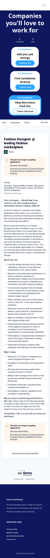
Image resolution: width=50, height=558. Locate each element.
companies (15, 122)
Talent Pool (25, 87)
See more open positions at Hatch (25, 453)
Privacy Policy (12, 529)
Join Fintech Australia (15, 536)
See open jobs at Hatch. (19, 165)
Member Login (12, 532)
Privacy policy (18, 479)
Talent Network (25, 111)
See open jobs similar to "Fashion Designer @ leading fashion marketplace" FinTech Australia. (27, 171)
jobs (4, 122)
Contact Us (25, 63)
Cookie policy (29, 479)
